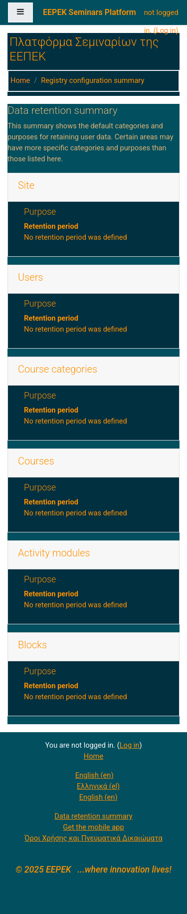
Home (20, 80)
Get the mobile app (93, 827)
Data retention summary (93, 816)
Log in (166, 30)
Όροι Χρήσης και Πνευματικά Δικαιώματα (93, 838)
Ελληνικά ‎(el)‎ (98, 786)
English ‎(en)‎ (94, 775)
